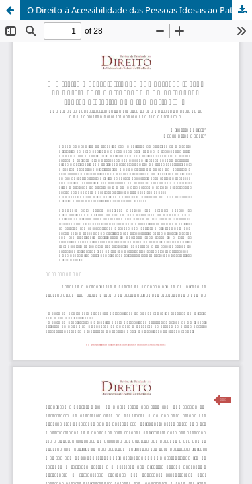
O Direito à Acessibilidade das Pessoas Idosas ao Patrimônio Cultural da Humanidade (139, 10)
